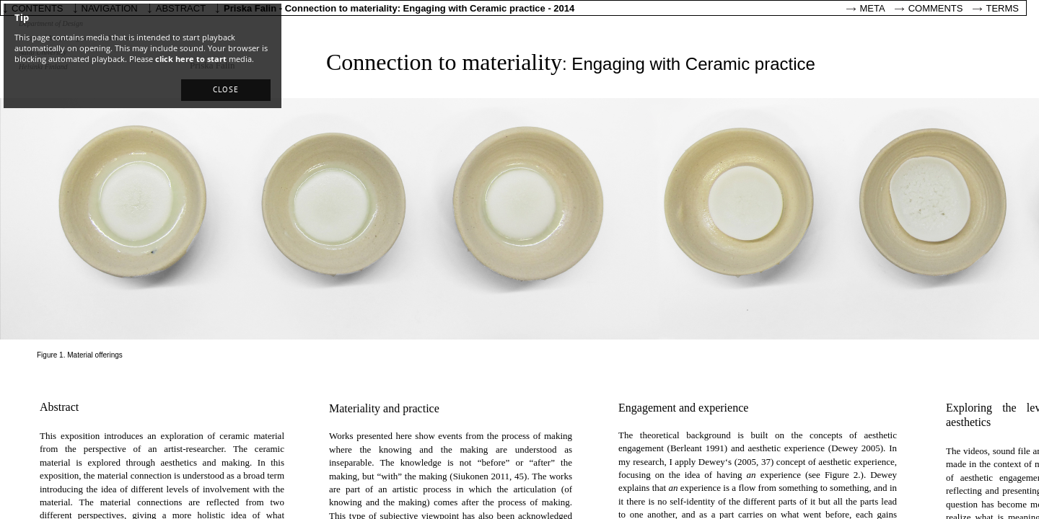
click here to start (191, 58)
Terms (1003, 8)
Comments (935, 8)
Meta (872, 8)
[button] (226, 90)
